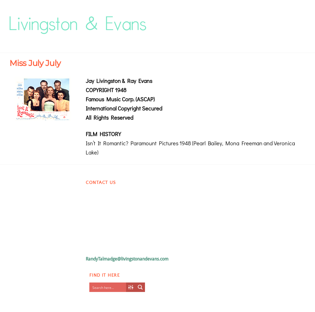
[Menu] (296, 18)
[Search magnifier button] (140, 287)
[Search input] (109, 287)
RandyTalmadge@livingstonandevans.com (127, 259)
